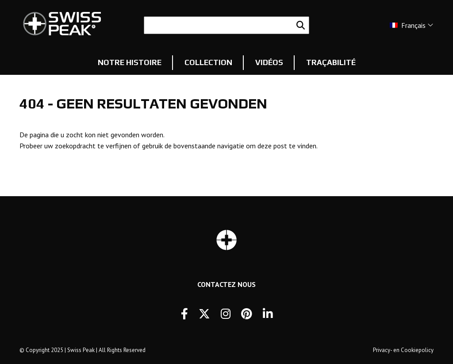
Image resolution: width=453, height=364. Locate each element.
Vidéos (269, 62)
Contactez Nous (226, 284)
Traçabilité (331, 62)
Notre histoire (129, 62)
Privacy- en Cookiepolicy (403, 350)
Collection (208, 62)
